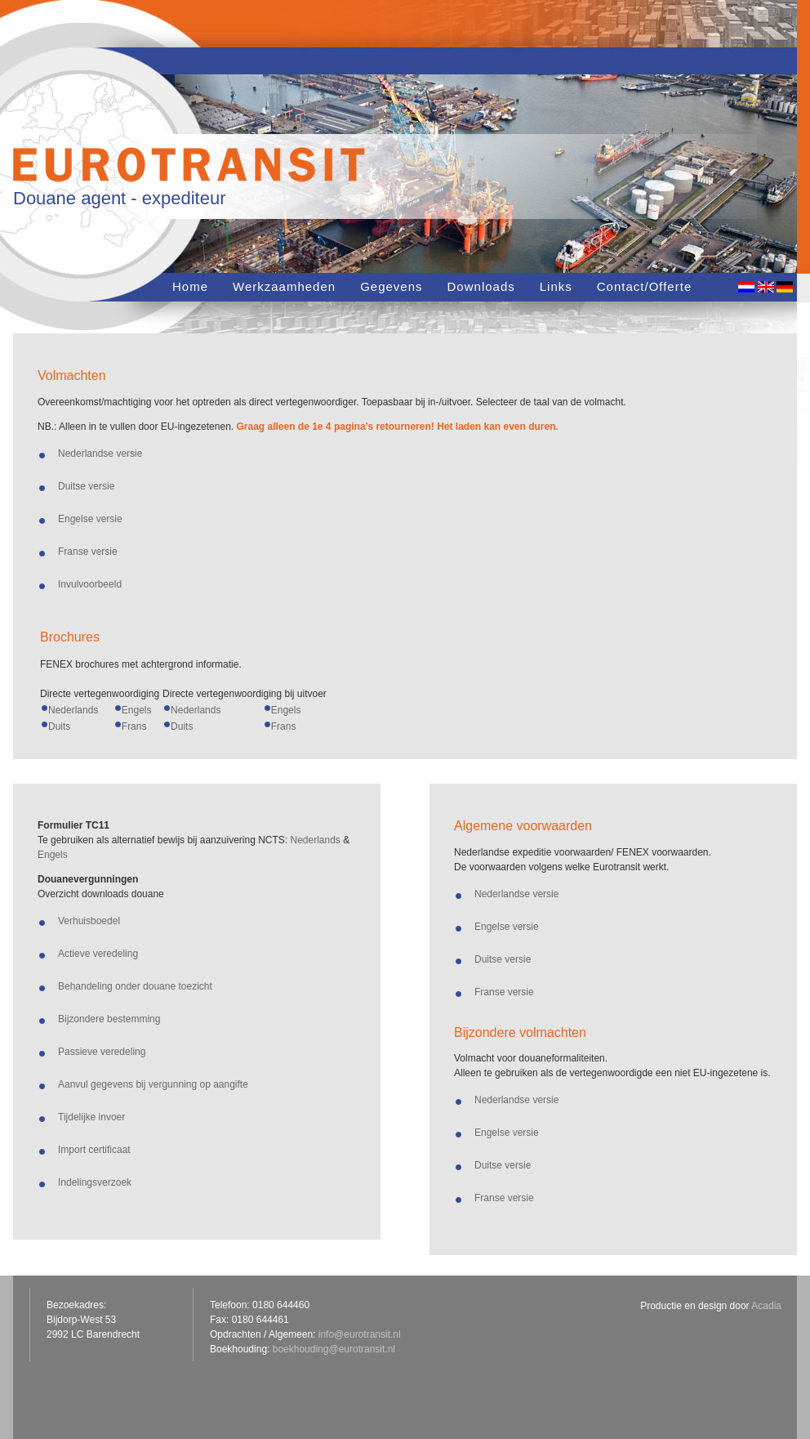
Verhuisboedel (89, 921)
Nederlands (73, 710)
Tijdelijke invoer (91, 1117)
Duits (59, 726)
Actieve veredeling (98, 953)
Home (190, 286)
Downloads (481, 286)
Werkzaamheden (284, 286)
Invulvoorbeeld (90, 584)
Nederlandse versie (100, 453)
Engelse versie (90, 519)
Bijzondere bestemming (109, 1019)
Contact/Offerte (644, 286)
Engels (137, 710)
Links (556, 286)
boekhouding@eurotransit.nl (334, 1349)
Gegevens (391, 286)
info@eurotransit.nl (359, 1334)
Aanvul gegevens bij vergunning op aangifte (153, 1084)
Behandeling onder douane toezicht (135, 986)
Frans (134, 726)
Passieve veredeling (101, 1051)
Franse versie (88, 551)
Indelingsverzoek (94, 1182)
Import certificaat (94, 1149)
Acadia (766, 1306)
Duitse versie (86, 486)
